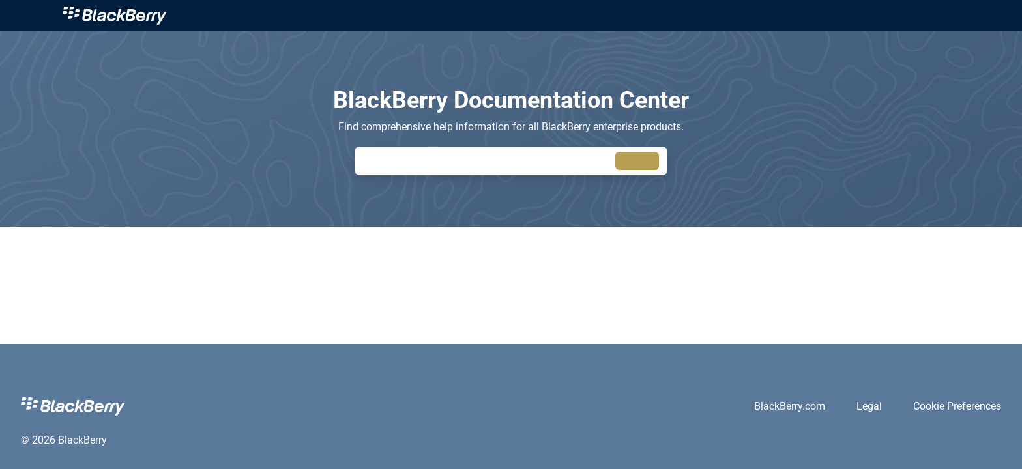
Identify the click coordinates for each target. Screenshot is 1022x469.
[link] (115, 16)
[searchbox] (637, 161)
